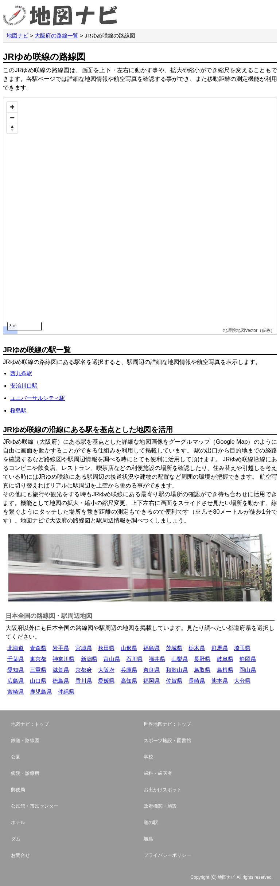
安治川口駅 (24, 386)
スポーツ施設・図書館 (167, 740)
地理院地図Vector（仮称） (249, 330)
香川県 (83, 681)
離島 (148, 839)
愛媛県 (106, 681)
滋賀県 (60, 670)
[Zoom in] (12, 107)
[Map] (140, 216)
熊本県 (219, 681)
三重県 (38, 670)
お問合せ (20, 855)
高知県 (129, 681)
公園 (15, 757)
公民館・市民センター (34, 806)
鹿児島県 (41, 692)
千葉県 (15, 659)
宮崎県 (15, 692)
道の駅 (151, 822)
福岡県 (151, 681)
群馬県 (219, 648)
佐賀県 (174, 681)
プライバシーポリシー (167, 855)
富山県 (112, 659)
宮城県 (83, 648)
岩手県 (60, 648)
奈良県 (151, 670)
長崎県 (196, 681)
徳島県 (60, 681)
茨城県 (174, 648)
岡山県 (248, 670)
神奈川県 (63, 659)
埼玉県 (242, 648)
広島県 (15, 681)
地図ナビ (17, 35)
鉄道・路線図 (25, 740)
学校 (148, 757)
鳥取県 (202, 670)
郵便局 (18, 789)
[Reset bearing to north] (12, 128)
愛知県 (15, 670)
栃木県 (196, 648)
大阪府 (106, 670)
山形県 (129, 648)
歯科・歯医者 (158, 773)
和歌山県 (177, 670)
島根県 (225, 670)
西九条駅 (21, 373)
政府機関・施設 (160, 806)
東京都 (38, 659)
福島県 (151, 648)
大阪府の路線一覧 (56, 35)
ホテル (18, 822)
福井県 (157, 659)
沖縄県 (66, 692)
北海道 (15, 648)
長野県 (202, 659)
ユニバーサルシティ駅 (37, 398)
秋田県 (106, 648)
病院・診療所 (25, 773)
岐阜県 (225, 659)
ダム (15, 839)
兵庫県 (129, 670)
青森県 (38, 648)
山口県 (38, 681)
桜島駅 (18, 410)
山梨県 (179, 659)
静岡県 (248, 659)
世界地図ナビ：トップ (167, 724)
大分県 (242, 681)
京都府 (83, 670)
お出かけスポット (163, 789)
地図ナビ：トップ (30, 724)
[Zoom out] (12, 117)
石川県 (134, 659)
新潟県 (89, 659)
